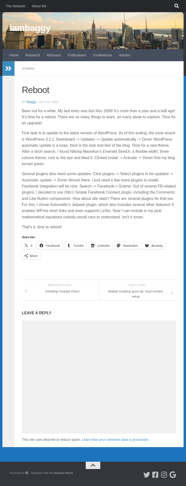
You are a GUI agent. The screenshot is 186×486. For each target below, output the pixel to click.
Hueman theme (63, 472)
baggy (32, 101)
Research (32, 55)
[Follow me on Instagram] (164, 474)
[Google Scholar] (173, 474)
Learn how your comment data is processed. (115, 439)
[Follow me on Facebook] (155, 474)
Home (14, 55)
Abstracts (54, 55)
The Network (15, 6)
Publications (77, 55)
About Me (39, 6)
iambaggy (30, 28)
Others (29, 68)
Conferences (102, 55)
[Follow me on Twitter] (146, 474)
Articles (124, 55)
